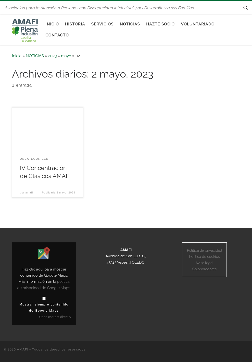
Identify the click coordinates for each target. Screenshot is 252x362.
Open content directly (55, 317)
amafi (29, 192)
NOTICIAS (35, 56)
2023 (52, 56)
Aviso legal (205, 263)
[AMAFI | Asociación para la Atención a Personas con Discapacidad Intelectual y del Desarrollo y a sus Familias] (25, 29)
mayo (66, 56)
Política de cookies (204, 256)
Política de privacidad (204, 250)
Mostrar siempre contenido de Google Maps (43, 307)
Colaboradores (204, 269)
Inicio (17, 56)
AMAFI (22, 349)
